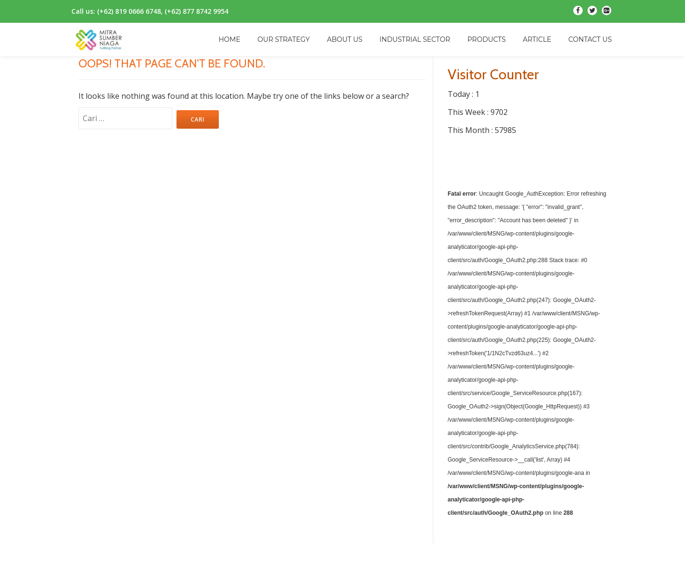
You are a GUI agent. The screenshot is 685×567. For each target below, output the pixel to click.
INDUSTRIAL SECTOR (415, 39)
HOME (229, 39)
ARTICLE (537, 39)
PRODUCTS (486, 39)
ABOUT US (344, 39)
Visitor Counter (493, 74)
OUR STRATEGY (283, 39)
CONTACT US (590, 39)
